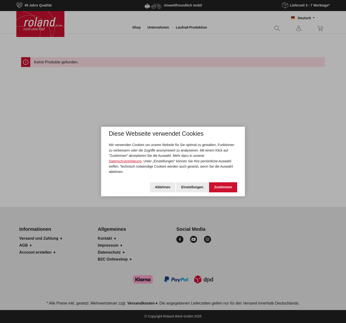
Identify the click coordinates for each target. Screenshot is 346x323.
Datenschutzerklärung (125, 161)
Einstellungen (192, 187)
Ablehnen (162, 187)
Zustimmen (223, 187)
